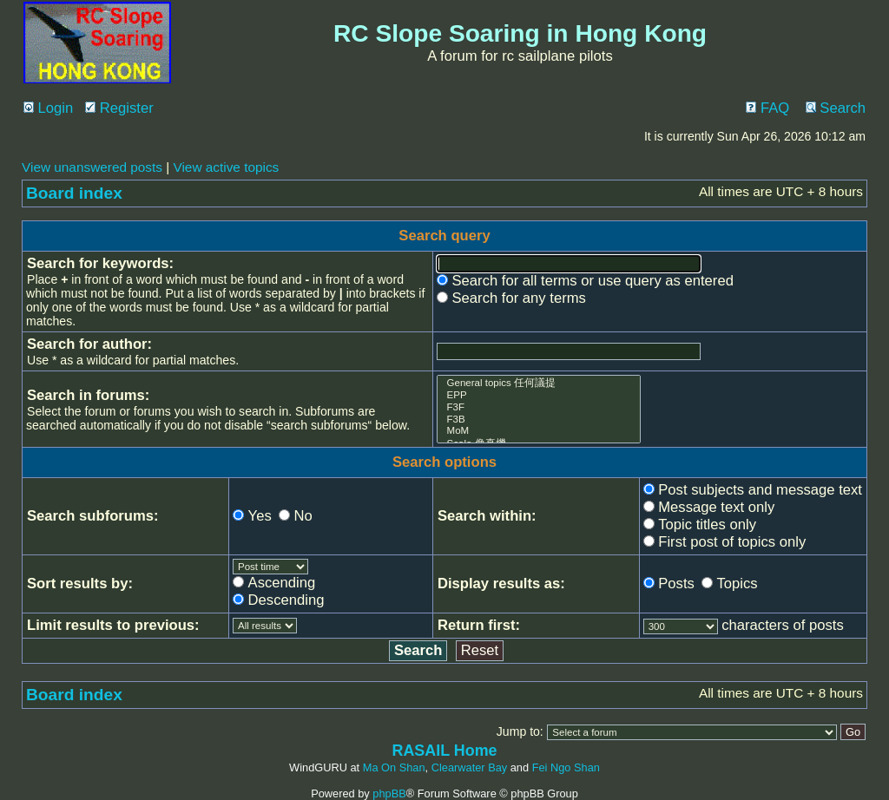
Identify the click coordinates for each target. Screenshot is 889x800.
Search (836, 108)
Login (48, 108)
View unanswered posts (92, 167)
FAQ (767, 108)
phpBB (388, 793)
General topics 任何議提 (538, 383)
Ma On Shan (394, 767)
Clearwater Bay (469, 767)
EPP (538, 396)
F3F (538, 408)
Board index (74, 193)
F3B (538, 420)
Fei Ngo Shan (566, 767)
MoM (538, 431)
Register (119, 108)
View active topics (226, 167)
